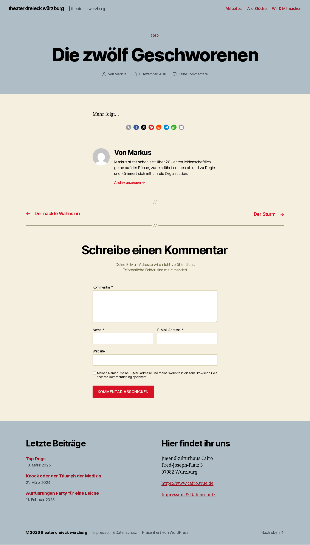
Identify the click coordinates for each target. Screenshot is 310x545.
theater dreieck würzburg (38, 8)
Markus (119, 75)
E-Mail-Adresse (170, 330)
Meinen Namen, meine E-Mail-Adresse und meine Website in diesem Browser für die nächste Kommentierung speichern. (157, 376)
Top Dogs (36, 459)
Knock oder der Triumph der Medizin (65, 476)
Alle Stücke (257, 8)
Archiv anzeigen (129, 183)
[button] (128, 128)
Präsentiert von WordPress (167, 533)
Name (98, 330)
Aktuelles (233, 8)
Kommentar (103, 288)
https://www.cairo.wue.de (188, 484)
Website (99, 351)
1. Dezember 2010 (151, 75)
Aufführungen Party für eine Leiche (64, 493)
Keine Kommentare (194, 75)
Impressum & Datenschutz (189, 495)
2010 (154, 36)
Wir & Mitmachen (286, 8)
